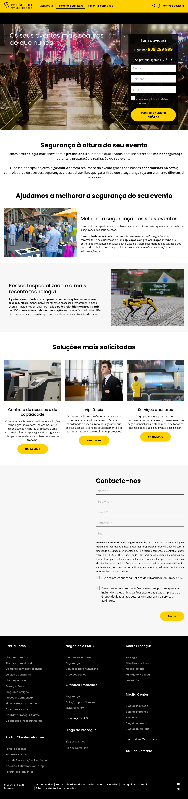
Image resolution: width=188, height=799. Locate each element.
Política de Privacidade (70, 784)
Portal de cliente (16, 749)
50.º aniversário (139, 751)
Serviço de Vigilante (18, 674)
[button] (45, 6)
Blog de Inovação (137, 706)
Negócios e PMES (80, 646)
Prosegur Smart (15, 686)
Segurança (73, 663)
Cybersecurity (75, 708)
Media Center (137, 694)
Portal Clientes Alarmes (25, 737)
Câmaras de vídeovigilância (24, 669)
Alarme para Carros (18, 680)
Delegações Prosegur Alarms (24, 721)
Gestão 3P (132, 680)
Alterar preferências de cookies (56, 788)
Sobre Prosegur (138, 646)
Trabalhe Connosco (142, 739)
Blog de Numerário (77, 748)
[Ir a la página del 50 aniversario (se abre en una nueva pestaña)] (94, 18)
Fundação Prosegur (138, 674)
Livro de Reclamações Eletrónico (26, 760)
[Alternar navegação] (153, 5)
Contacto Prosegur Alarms (23, 715)
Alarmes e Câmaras (78, 657)
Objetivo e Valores (137, 663)
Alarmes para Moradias (21, 663)
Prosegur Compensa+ (20, 697)
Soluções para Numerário (82, 669)
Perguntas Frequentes (20, 772)
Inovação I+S (77, 718)
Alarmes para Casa (18, 657)
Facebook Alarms (17, 709)
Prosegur (131, 657)
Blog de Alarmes (75, 741)
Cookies (112, 784)
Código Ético (129, 784)
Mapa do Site (44, 784)
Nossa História (135, 669)
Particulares (16, 646)
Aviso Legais (96, 784)
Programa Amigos (17, 692)
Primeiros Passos (16, 754)
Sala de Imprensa (137, 712)
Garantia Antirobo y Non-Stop (25, 766)
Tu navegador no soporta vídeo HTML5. (94, 18)
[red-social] (178, 784)
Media (145, 784)
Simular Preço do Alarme (21, 703)
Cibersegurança (76, 674)
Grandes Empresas (81, 685)
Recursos (132, 717)
